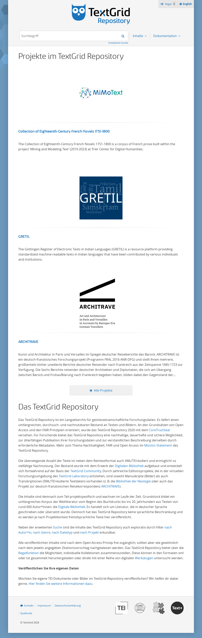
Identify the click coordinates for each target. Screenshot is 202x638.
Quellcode (26, 613)
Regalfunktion (28, 553)
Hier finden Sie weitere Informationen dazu (60, 583)
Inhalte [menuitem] (138, 36)
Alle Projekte (103, 390)
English (188, 4)
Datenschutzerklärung (68, 605)
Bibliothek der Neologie (133, 481)
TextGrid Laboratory (74, 476)
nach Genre (41, 532)
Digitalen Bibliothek (129, 466)
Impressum (44, 605)
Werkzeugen (144, 558)
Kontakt (29, 605)
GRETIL (24, 236)
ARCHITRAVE (28, 342)
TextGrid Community (85, 471)
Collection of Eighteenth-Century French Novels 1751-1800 (64, 131)
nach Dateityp (62, 532)
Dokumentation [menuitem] (165, 36)
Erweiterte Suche (118, 43)
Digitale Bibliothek (71, 507)
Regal (170, 4)
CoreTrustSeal (159, 430)
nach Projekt (89, 532)
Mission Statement (158, 445)
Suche (57, 527)
